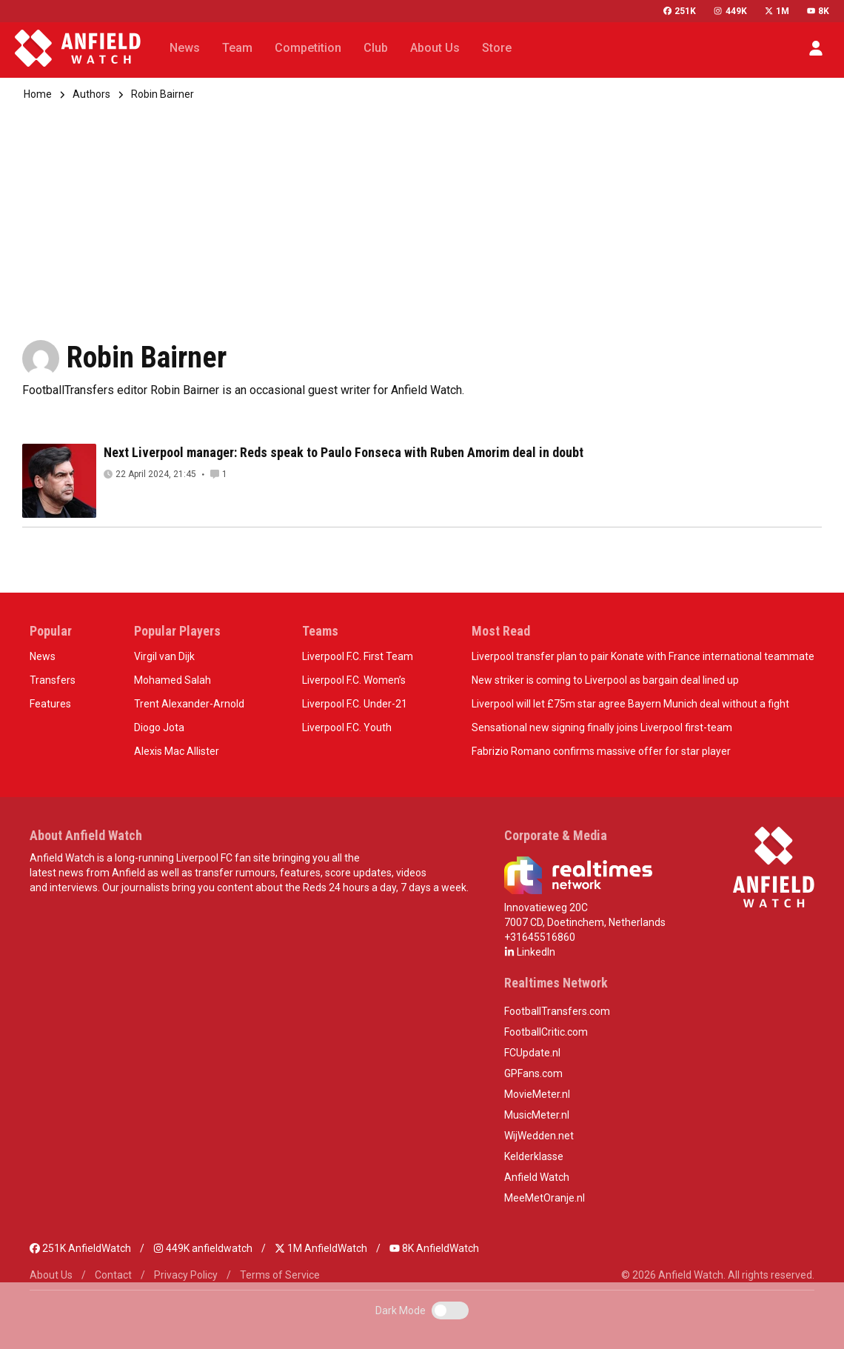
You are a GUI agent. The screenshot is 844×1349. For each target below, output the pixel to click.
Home (38, 94)
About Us (51, 1275)
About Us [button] (435, 48)
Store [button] (497, 48)
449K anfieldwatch (202, 1248)
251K (679, 11)
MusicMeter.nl (536, 1115)
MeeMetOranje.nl (544, 1198)
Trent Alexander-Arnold (189, 704)
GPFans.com (533, 1073)
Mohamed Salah (172, 680)
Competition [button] (308, 48)
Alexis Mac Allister (176, 751)
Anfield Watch (536, 1177)
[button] (816, 48)
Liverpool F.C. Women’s (354, 680)
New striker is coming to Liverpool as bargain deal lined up (605, 680)
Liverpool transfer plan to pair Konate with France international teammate (643, 656)
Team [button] (237, 48)
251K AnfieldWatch (80, 1248)
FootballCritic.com (546, 1032)
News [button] (185, 48)
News (43, 656)
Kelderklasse (533, 1156)
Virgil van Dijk (164, 656)
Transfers (53, 680)
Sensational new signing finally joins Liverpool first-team (602, 727)
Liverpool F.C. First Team (357, 656)
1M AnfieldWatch (321, 1248)
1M (777, 11)
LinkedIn (529, 952)
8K (818, 11)
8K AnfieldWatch (434, 1248)
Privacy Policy (186, 1275)
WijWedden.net (539, 1136)
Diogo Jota (159, 727)
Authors (91, 94)
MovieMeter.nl (537, 1094)
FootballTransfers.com (557, 1011)
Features (50, 704)
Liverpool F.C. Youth (347, 727)
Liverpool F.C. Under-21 (354, 704)
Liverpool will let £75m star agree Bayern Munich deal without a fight (630, 704)
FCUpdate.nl (532, 1053)
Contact (113, 1275)
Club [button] (376, 48)
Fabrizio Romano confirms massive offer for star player (601, 751)
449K (730, 11)
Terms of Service (280, 1275)
